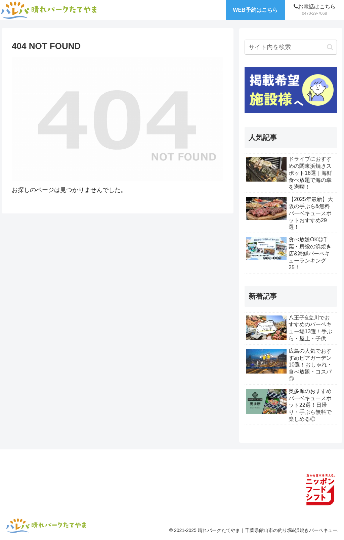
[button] (330, 47)
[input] (291, 47)
